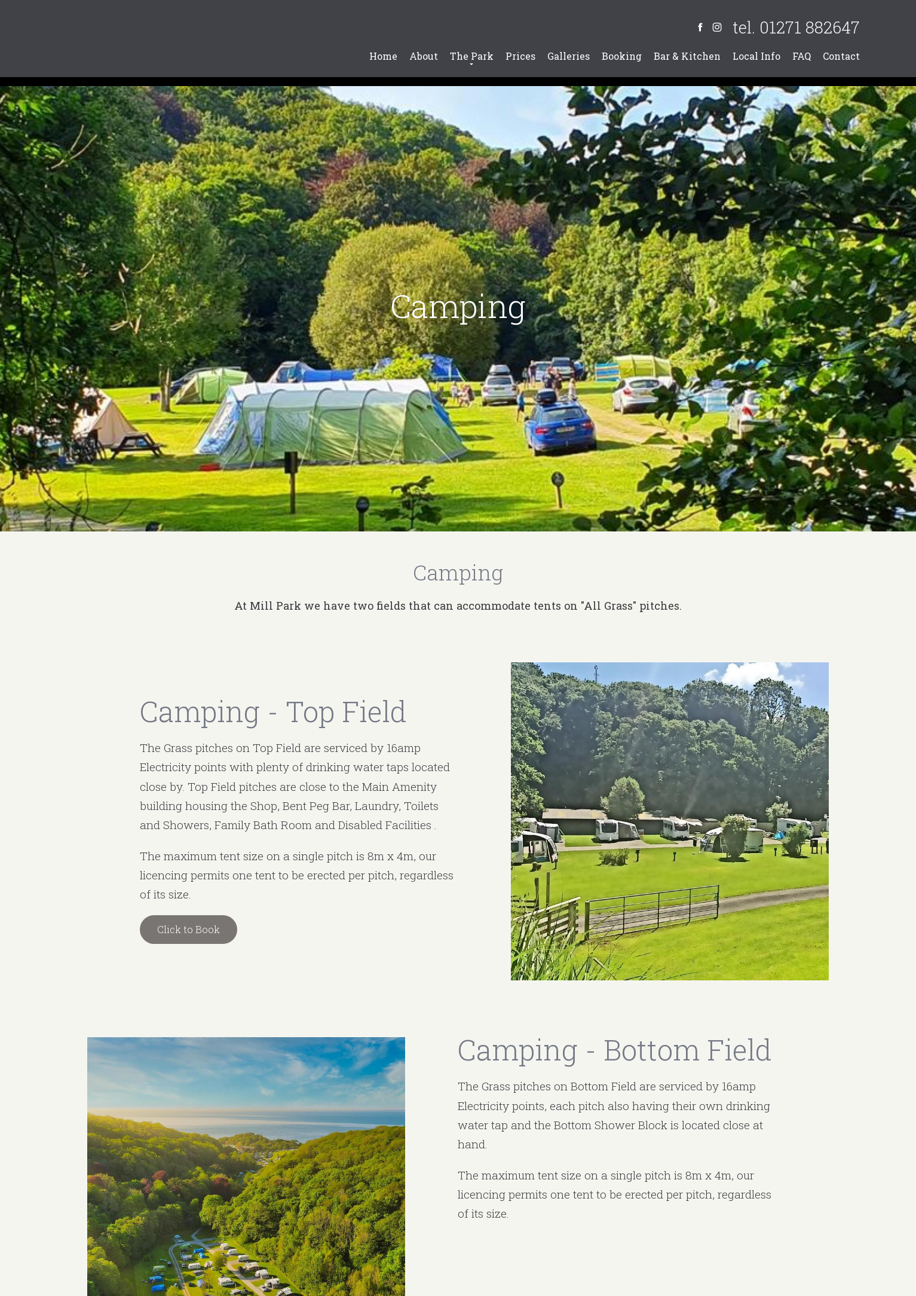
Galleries (568, 56)
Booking (622, 56)
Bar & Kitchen (687, 56)
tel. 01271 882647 (796, 27)
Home (383, 56)
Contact (841, 56)
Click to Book (188, 929)
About (423, 56)
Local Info (756, 56)
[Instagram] (717, 26)
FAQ (801, 56)
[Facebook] (700, 26)
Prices (520, 56)
